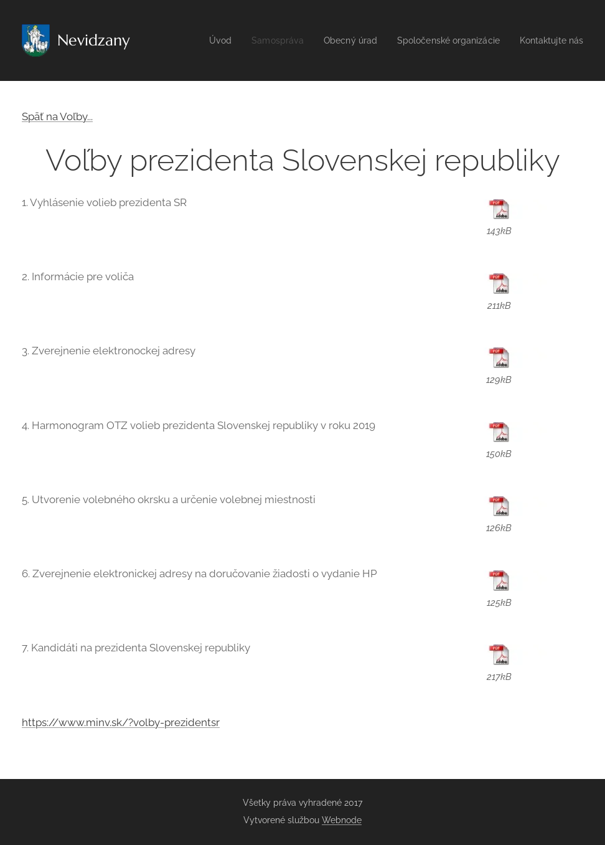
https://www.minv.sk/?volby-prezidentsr (121, 722)
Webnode (342, 820)
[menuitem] (236, 40)
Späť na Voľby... (57, 116)
